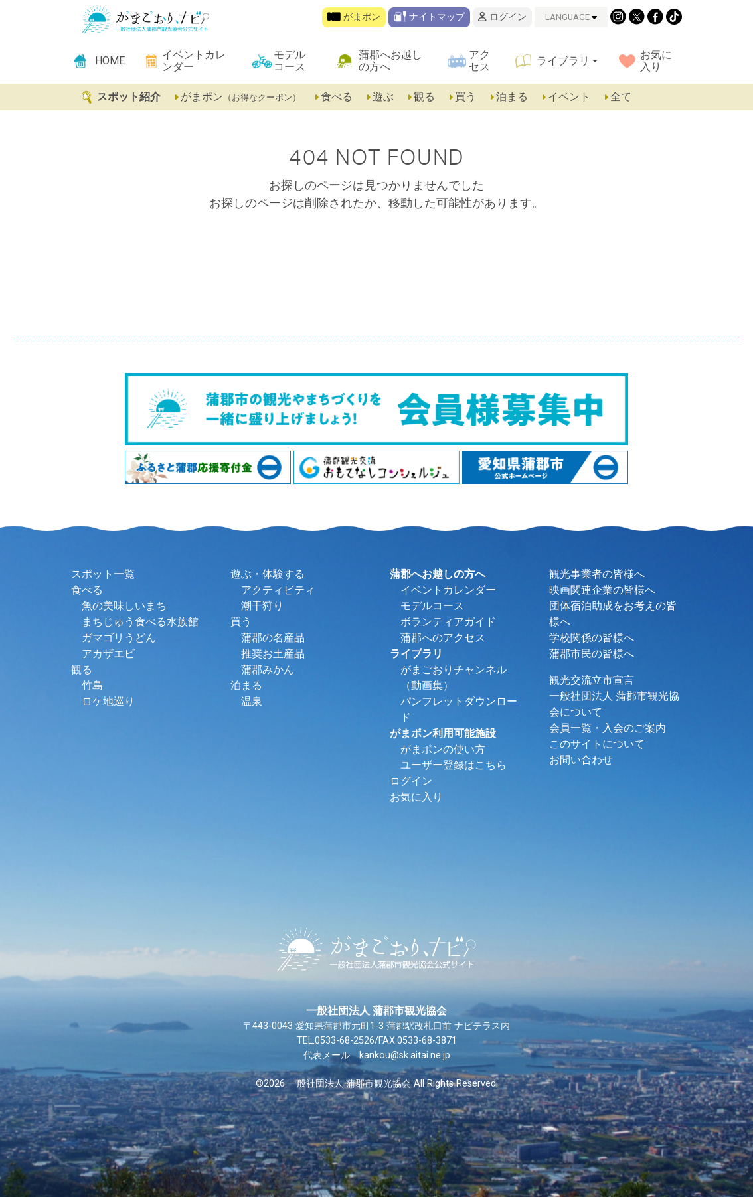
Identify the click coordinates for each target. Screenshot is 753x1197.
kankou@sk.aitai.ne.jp (404, 1055)
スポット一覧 (103, 574)
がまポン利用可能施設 (443, 733)
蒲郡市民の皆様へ (591, 653)
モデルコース (289, 60)
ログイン (502, 17)
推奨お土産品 (273, 653)
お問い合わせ (581, 760)
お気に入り (656, 60)
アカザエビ (108, 653)
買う (463, 96)
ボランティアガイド (448, 621)
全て (617, 96)
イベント (567, 96)
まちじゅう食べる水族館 (140, 621)
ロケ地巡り (108, 701)
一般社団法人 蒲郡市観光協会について (614, 704)
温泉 (251, 701)
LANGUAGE (571, 17)
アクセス (479, 60)
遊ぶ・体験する (267, 574)
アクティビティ (278, 590)
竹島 (92, 685)
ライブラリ (563, 60)
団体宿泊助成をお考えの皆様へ (613, 613)
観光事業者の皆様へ (597, 574)
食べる (334, 96)
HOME (110, 60)
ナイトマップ (429, 17)
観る (422, 96)
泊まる (510, 96)
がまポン (353, 17)
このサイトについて (597, 744)
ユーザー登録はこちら (453, 765)
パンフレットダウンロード (458, 709)
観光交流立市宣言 (591, 680)
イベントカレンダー (194, 60)
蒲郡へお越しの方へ (390, 60)
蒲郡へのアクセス (442, 637)
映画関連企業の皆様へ (602, 590)
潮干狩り (262, 605)
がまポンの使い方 (442, 749)
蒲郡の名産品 (273, 637)
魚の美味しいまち (124, 605)
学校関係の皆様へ (591, 637)
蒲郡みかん (267, 669)
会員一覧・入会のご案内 (607, 728)
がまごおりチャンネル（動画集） (453, 677)
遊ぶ (381, 96)
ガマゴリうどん (119, 637)
